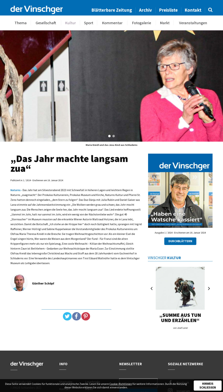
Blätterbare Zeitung (111, 10)
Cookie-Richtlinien (120, 384)
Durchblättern (180, 241)
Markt (165, 23)
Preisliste (168, 10)
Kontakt (193, 10)
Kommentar (112, 23)
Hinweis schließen (207, 385)
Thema (21, 23)
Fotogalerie (141, 23)
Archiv (145, 10)
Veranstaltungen (193, 23)
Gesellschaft (46, 23)
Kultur (70, 23)
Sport (88, 23)
